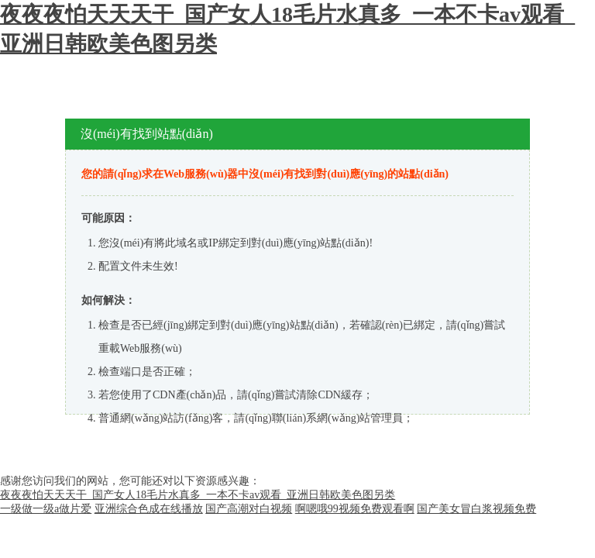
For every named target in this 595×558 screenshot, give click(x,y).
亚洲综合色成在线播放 (149, 509)
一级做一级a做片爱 (45, 509)
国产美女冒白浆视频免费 (476, 509)
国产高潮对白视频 (248, 509)
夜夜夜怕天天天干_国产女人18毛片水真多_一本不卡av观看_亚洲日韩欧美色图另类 (197, 495)
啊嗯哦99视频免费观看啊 (354, 509)
